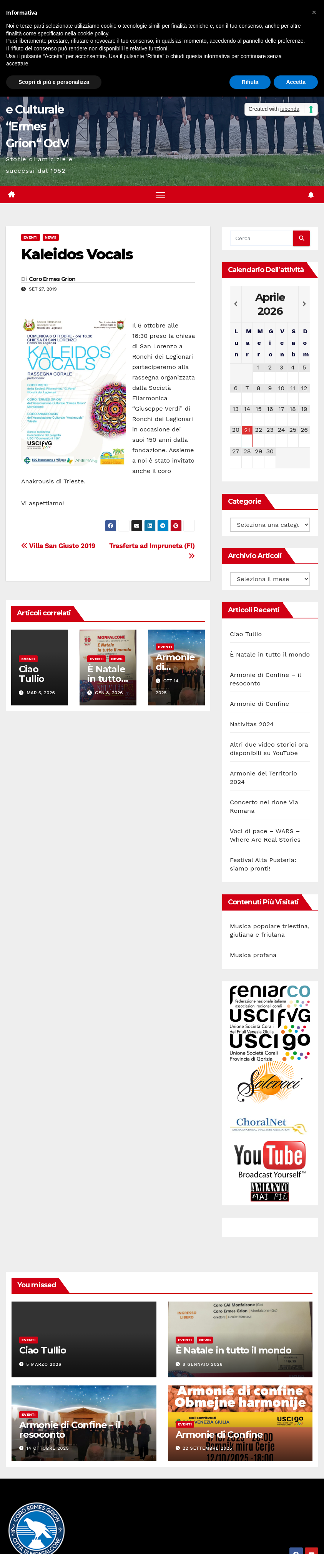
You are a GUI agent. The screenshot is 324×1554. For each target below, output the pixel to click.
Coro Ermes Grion (52, 279)
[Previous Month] (235, 304)
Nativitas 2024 (252, 724)
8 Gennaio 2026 (203, 1364)
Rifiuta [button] (250, 82)
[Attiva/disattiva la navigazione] (160, 195)
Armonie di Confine (259, 703)
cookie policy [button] (93, 33)
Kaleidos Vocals (77, 255)
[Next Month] (304, 304)
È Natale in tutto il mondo (107, 679)
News (50, 238)
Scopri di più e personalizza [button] (53, 82)
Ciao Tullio (31, 674)
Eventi (30, 238)
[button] (314, 12)
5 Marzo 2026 (44, 1364)
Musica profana (253, 955)
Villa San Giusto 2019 (58, 546)
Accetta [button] (296, 82)
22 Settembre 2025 (207, 1448)
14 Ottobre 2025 (48, 1448)
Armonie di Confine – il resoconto (69, 1430)
